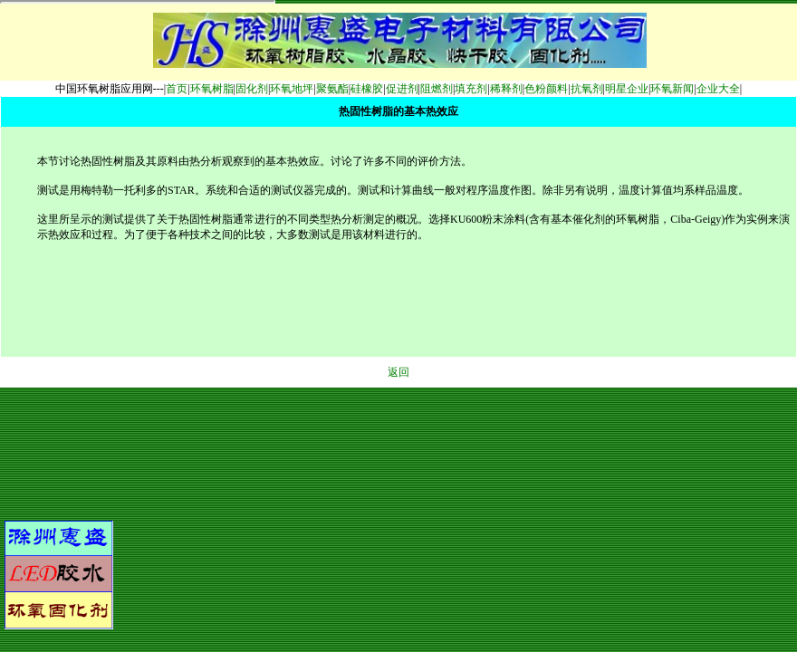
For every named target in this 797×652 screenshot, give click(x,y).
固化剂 (251, 88)
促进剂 (402, 88)
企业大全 (718, 88)
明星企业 (626, 88)
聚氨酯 (332, 88)
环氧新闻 (672, 88)
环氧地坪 (291, 88)
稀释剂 (506, 88)
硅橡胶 (366, 88)
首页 (176, 88)
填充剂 (471, 88)
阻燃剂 (436, 88)
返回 (398, 372)
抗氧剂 (587, 88)
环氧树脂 (212, 88)
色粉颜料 (546, 88)
